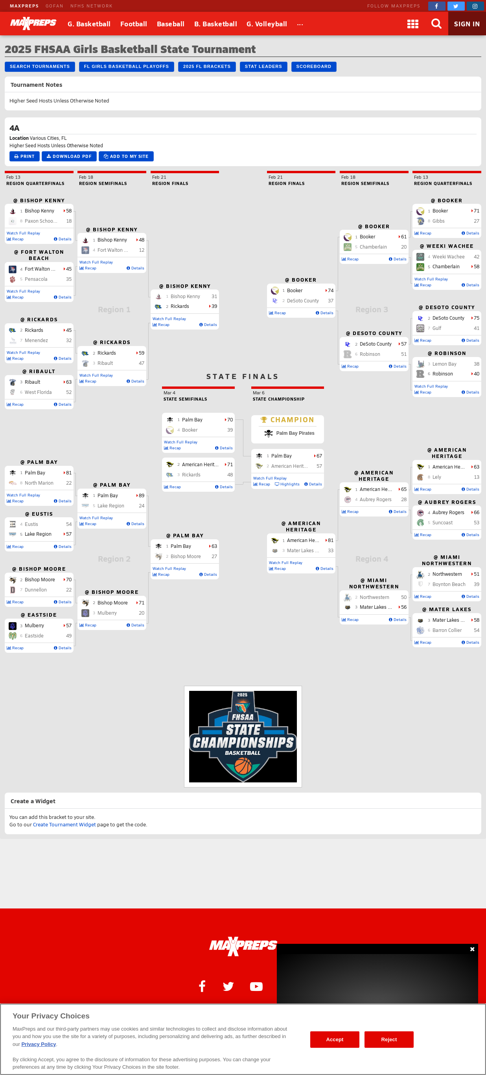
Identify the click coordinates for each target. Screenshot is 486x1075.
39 (214, 306)
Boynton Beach (449, 584)
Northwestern (447, 574)
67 (319, 455)
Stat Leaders (263, 66)
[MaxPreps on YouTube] (256, 985)
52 (69, 392)
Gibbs (439, 221)
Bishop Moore (40, 579)
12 (141, 250)
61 (404, 236)
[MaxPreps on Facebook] (437, 6)
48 (141, 239)
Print (25, 156)
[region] (243, 1039)
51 (476, 574)
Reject (389, 1039)
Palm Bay (35, 472)
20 (141, 613)
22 (69, 483)
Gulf (437, 328)
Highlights (287, 484)
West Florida (38, 392)
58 (69, 210)
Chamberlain (446, 266)
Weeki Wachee (449, 256)
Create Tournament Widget (64, 824)
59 (141, 353)
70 (69, 579)
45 (69, 269)
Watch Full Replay (23, 233)
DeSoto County (448, 318)
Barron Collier (447, 630)
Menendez (36, 340)
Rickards (34, 330)
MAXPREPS (24, 6)
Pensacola (36, 279)
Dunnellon (36, 589)
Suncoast (443, 522)
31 (214, 296)
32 (69, 340)
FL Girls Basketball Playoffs (126, 66)
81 (69, 472)
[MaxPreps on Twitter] (456, 6)
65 (404, 489)
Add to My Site (126, 156)
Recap (15, 239)
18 (69, 221)
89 (141, 495)
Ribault (32, 382)
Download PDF (69, 156)
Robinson (443, 373)
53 (476, 522)
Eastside (34, 635)
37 (330, 300)
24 (141, 505)
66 (476, 512)
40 (476, 373)
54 (69, 524)
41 (476, 328)
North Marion (39, 483)
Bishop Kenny (39, 210)
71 (141, 602)
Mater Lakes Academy (456, 620)
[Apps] (413, 23)
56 (404, 607)
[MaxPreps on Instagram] (475, 6)
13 (476, 477)
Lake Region (38, 534)
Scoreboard (313, 66)
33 (330, 550)
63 (69, 382)
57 (69, 534)
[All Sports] (300, 23)
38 (476, 364)
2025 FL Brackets (207, 66)
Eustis (31, 524)
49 (69, 635)
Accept (334, 1039)
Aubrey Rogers (448, 512)
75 (476, 318)
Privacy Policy (38, 1044)
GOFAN (55, 6)
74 (330, 290)
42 (476, 256)
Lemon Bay (445, 364)
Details (63, 239)
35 (69, 279)
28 (404, 499)
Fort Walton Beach (45, 269)
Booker (440, 210)
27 (214, 556)
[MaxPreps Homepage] (243, 946)
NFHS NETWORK (91, 6)
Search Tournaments (40, 66)
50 (404, 597)
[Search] (436, 23)
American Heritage (453, 466)
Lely (437, 477)
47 (141, 363)
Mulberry (34, 625)
